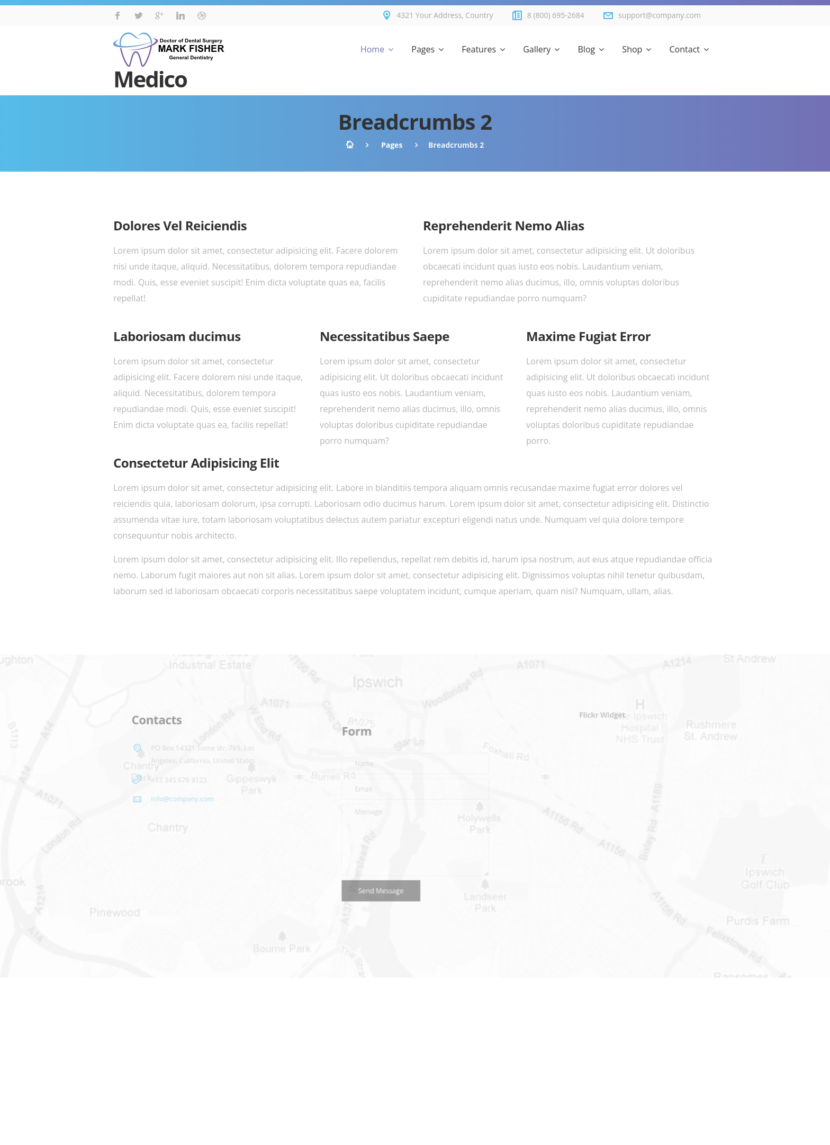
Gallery (537, 49)
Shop (632, 49)
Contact (685, 49)
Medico (168, 62)
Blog (587, 49)
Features (479, 49)
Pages (423, 49)
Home (372, 49)
